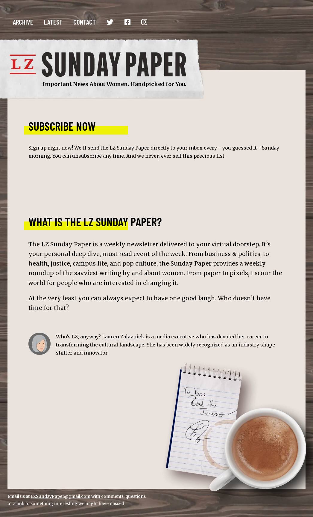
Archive (23, 22)
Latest (53, 22)
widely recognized (201, 345)
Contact (84, 22)
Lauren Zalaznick (123, 337)
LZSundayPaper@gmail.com (60, 496)
